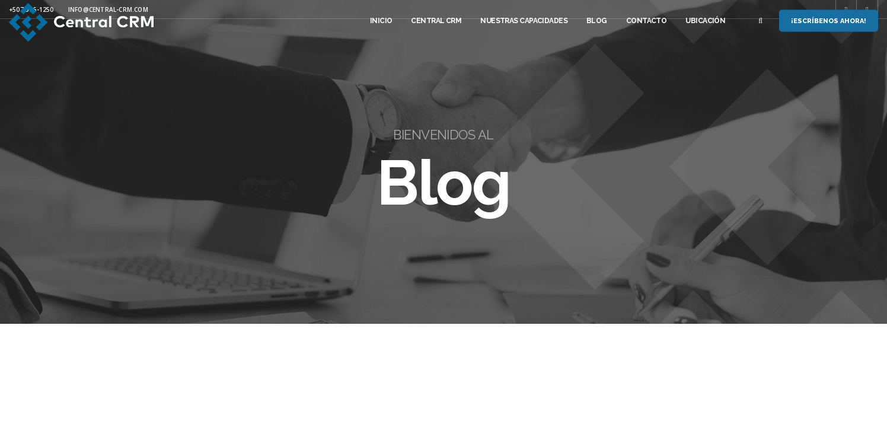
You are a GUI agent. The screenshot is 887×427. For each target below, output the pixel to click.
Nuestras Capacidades (523, 21)
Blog (596, 21)
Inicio (381, 21)
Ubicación (705, 21)
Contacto (646, 21)
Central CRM (436, 21)
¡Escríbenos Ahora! (828, 21)
